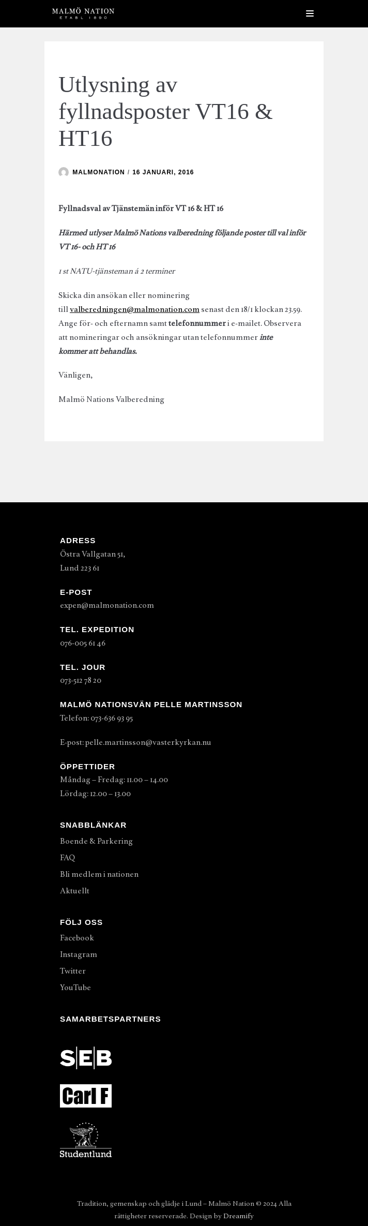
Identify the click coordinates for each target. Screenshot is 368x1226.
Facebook (77, 938)
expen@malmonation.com (107, 605)
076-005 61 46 (82, 643)
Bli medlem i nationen (99, 874)
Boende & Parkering (96, 841)
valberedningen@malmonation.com (135, 309)
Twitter (73, 971)
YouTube (75, 987)
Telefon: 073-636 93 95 (96, 718)
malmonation (98, 172)
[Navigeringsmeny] (309, 13)
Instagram (78, 954)
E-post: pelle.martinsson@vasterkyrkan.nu (135, 742)
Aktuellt (74, 890)
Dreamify (238, 1216)
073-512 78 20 (80, 680)
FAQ (67, 857)
